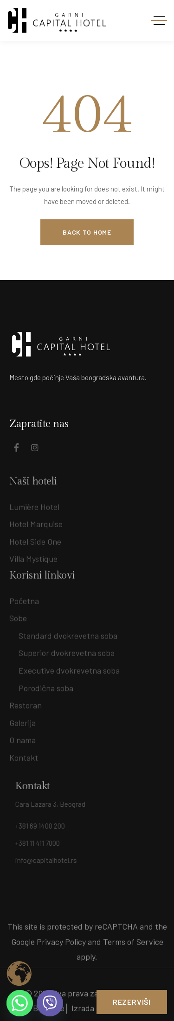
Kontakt (23, 755)
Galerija (22, 720)
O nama (22, 737)
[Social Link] (16, 447)
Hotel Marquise (36, 529)
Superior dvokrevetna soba (67, 650)
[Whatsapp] (19, 1003)
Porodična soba (46, 685)
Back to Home (87, 232)
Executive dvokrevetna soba (69, 668)
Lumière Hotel (34, 512)
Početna (24, 598)
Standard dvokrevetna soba (68, 633)
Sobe (18, 615)
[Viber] (50, 1003)
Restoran (25, 702)
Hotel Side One (35, 547)
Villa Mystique (33, 564)
